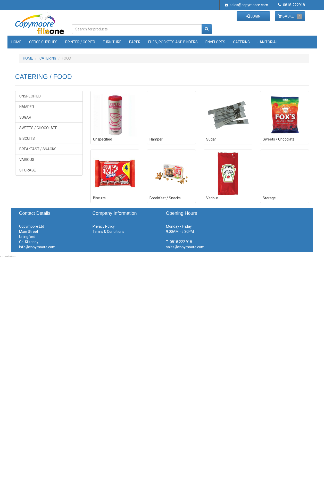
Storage (27, 170)
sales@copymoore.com (246, 5)
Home (16, 42)
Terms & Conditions (108, 231)
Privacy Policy (104, 226)
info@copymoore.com (37, 247)
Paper (134, 42)
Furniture (112, 42)
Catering (241, 42)
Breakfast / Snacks (37, 149)
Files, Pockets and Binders (173, 42)
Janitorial (267, 42)
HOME (28, 58)
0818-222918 (291, 5)
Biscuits (27, 138)
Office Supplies (43, 42)
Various (26, 160)
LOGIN (253, 16)
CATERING (47, 58)
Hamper (26, 107)
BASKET (290, 16)
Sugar (25, 117)
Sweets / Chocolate (38, 128)
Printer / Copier (80, 42)
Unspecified (30, 96)
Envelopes (215, 42)
